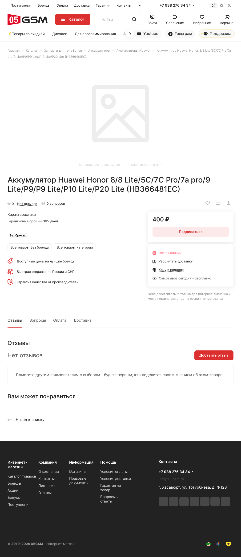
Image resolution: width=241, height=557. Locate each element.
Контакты (46, 478)
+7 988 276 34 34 (175, 5)
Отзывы (15, 320)
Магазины (77, 471)
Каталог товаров (22, 476)
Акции (13, 490)
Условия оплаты (114, 471)
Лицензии (47, 485)
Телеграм (180, 33)
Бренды (14, 483)
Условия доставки (115, 478)
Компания (47, 462)
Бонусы (14, 497)
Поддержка (216, 34)
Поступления (19, 504)
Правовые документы (78, 480)
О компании (48, 471)
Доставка (83, 320)
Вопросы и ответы (109, 499)
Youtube (147, 33)
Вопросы (37, 320)
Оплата (59, 320)
